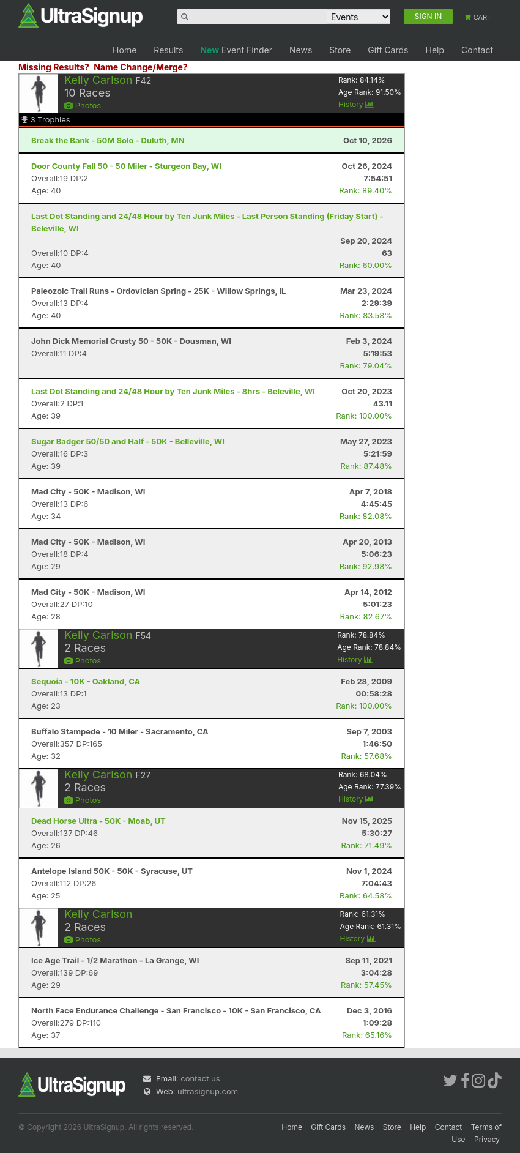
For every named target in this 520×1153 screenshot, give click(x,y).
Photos (82, 105)
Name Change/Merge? (141, 67)
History (356, 104)
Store (340, 50)
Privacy (487, 1139)
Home (124, 50)
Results (168, 50)
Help (434, 50)
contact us (200, 1078)
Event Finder (236, 50)
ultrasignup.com (207, 1091)
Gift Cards (388, 50)
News (300, 50)
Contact (477, 50)
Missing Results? (53, 67)
